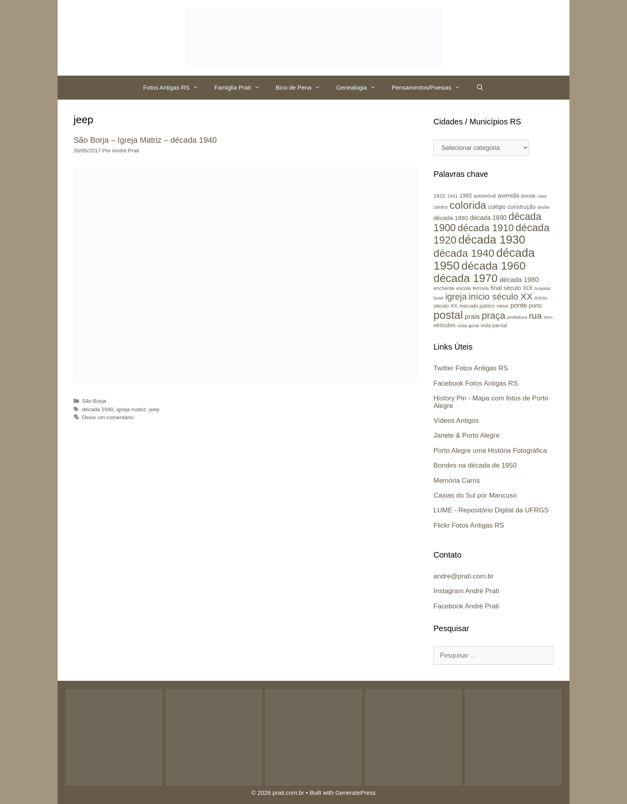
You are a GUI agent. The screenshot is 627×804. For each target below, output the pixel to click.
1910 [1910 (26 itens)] (439, 196)
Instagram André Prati (466, 591)
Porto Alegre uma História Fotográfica (490, 450)
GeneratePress (355, 792)
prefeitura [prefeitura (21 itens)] (517, 317)
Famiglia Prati (241, 88)
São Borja (94, 401)
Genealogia (360, 88)
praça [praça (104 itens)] (493, 315)
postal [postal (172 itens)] (448, 315)
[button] (198, 88)
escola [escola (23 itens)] (463, 288)
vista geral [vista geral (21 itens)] (468, 325)
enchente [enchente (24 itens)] (444, 288)
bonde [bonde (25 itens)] (528, 196)
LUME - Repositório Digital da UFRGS (491, 510)
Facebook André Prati (466, 606)
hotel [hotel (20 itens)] (438, 298)
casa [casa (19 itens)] (542, 196)
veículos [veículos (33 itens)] (444, 325)
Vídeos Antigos (456, 420)
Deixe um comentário (107, 417)
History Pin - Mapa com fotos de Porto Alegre (490, 402)
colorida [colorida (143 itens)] (467, 205)
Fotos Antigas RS (174, 88)
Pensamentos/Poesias (430, 88)
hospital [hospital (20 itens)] (542, 288)
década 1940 (98, 409)
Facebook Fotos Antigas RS (475, 383)
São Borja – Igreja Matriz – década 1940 (145, 140)
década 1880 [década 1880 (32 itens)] (450, 218)
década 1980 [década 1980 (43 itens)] (519, 280)
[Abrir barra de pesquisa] (480, 88)
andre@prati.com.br (463, 576)
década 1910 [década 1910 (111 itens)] (486, 227)
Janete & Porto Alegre (466, 435)
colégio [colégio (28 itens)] (497, 207)
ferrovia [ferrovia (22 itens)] (481, 288)
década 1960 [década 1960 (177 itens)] (493, 266)
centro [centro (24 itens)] (440, 207)
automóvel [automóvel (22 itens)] (485, 196)
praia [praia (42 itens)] (472, 316)
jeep (154, 409)
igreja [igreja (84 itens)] (456, 297)
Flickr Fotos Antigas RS (468, 525)
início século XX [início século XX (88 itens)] (501, 297)
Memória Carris (456, 480)
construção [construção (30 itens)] (521, 207)
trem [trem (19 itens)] (548, 317)
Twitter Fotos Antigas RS (470, 368)
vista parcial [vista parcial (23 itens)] (494, 325)
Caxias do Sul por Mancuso (475, 495)
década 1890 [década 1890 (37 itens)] (488, 217)
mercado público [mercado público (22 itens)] (477, 306)
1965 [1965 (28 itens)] (465, 195)
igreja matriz (131, 409)
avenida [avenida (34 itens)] (508, 195)
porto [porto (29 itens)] (535, 305)
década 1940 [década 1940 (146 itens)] (463, 253)
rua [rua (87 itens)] (535, 316)
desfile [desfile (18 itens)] (543, 207)
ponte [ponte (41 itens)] (518, 305)
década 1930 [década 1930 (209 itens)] (491, 239)
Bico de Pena (302, 88)
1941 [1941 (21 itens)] (452, 195)
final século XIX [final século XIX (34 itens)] (512, 287)
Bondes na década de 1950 (475, 465)
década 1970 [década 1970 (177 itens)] (465, 278)
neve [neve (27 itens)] (503, 306)
